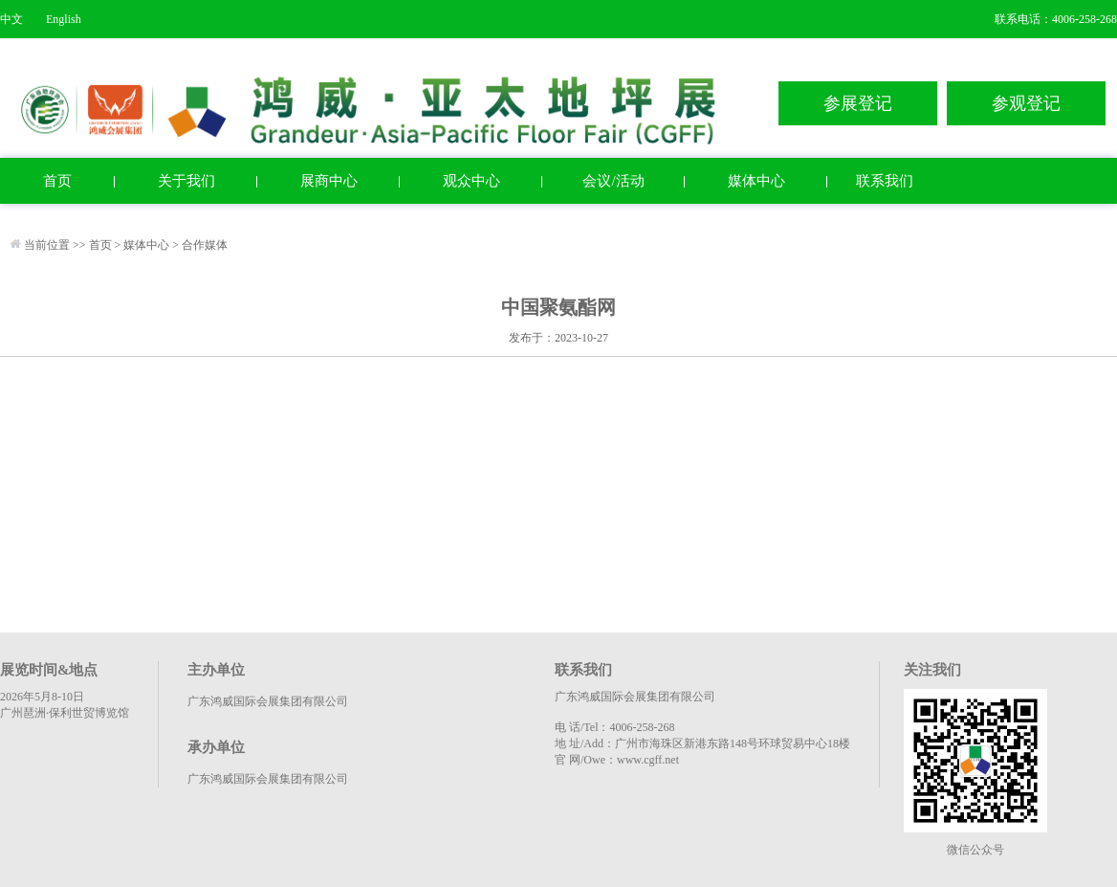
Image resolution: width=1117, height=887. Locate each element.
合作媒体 (205, 245)
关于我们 (186, 180)
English (63, 19)
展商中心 (329, 180)
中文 (11, 19)
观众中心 (471, 180)
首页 (57, 180)
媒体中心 (756, 180)
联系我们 (884, 180)
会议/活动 (613, 180)
